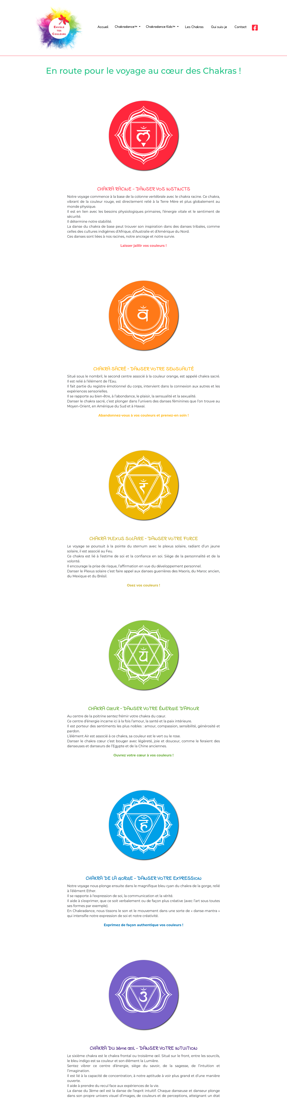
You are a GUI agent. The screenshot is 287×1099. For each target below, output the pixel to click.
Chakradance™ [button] (126, 27)
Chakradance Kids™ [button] (161, 27)
